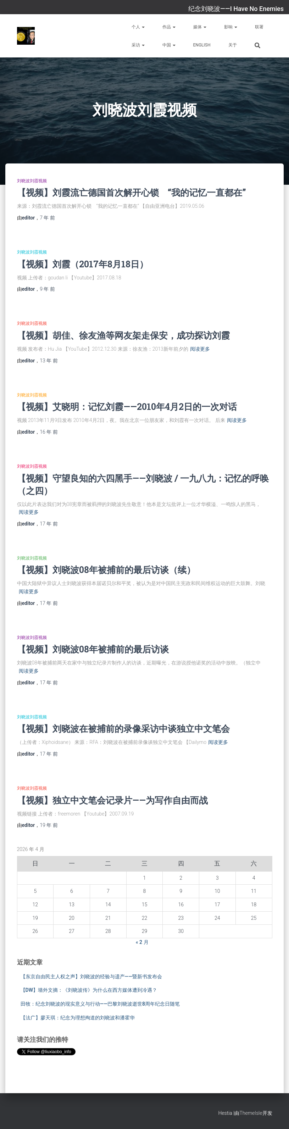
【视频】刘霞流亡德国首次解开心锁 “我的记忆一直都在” (131, 192)
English (202, 45)
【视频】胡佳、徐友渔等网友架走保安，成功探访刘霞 (123, 335)
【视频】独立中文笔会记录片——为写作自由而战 (112, 800)
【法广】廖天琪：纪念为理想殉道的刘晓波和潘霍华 (78, 1017)
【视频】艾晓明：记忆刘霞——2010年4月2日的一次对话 (127, 406)
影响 (230, 26)
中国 (169, 45)
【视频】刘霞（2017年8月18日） (82, 264)
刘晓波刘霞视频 (32, 180)
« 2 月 (142, 942)
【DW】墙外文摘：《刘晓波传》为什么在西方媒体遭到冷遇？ (89, 990)
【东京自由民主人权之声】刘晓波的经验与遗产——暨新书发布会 (91, 976)
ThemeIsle (250, 1113)
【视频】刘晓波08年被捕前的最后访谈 (93, 649)
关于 (232, 45)
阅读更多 (200, 349)
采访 (138, 45)
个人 (138, 26)
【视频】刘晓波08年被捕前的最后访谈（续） (106, 569)
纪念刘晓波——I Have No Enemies (236, 8)
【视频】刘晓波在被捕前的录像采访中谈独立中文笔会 (123, 728)
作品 (169, 26)
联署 (259, 26)
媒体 (199, 26)
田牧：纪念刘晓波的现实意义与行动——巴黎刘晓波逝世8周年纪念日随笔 (100, 1004)
